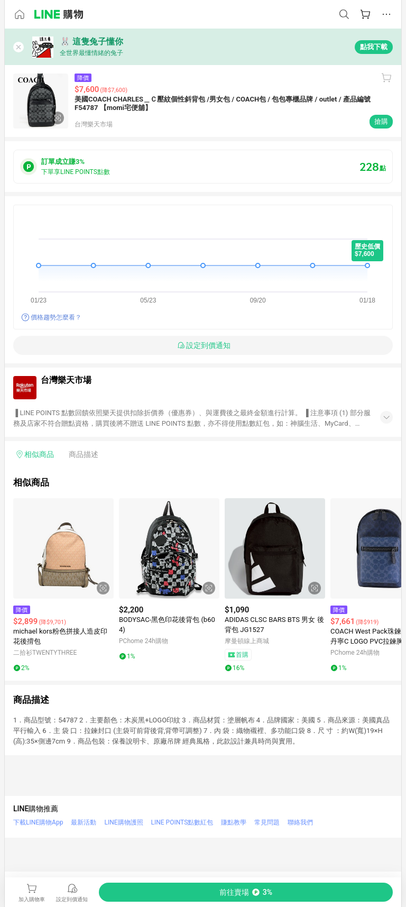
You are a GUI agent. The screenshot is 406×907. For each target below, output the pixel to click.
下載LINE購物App (38, 822)
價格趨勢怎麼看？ (56, 317)
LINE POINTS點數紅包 (182, 822)
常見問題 (267, 822)
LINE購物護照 (123, 822)
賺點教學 (233, 822)
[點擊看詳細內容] (63, 548)
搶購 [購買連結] (381, 121)
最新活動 (83, 822)
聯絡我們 (300, 822)
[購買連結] (246, 892)
